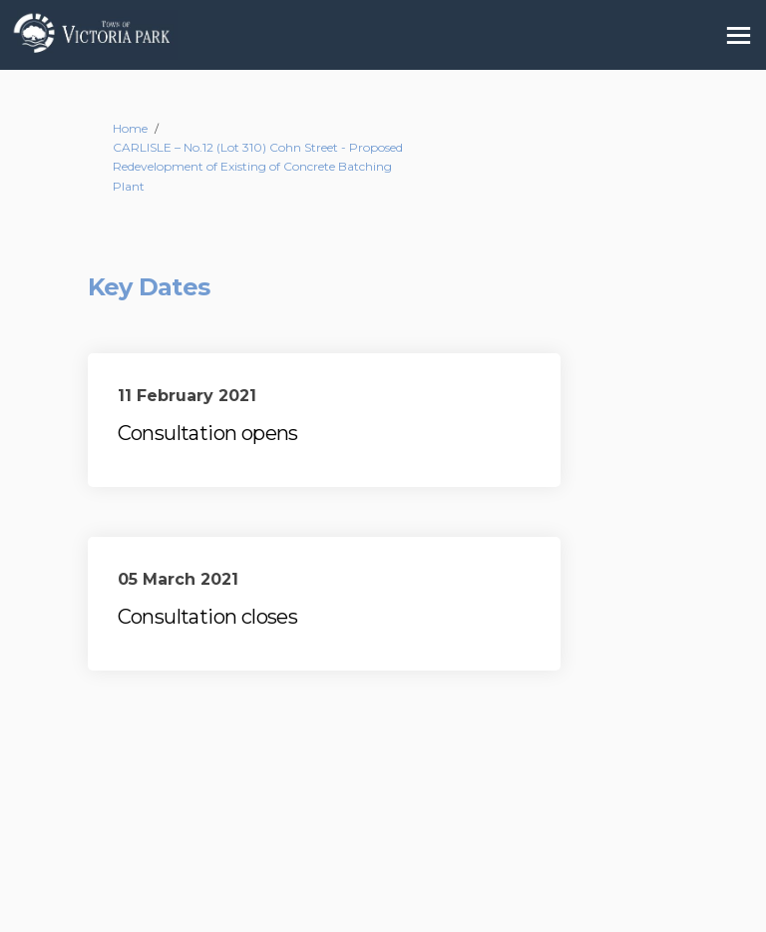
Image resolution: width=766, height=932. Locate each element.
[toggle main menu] (738, 35)
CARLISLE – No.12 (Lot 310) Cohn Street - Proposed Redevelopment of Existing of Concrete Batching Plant (258, 166)
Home (130, 128)
